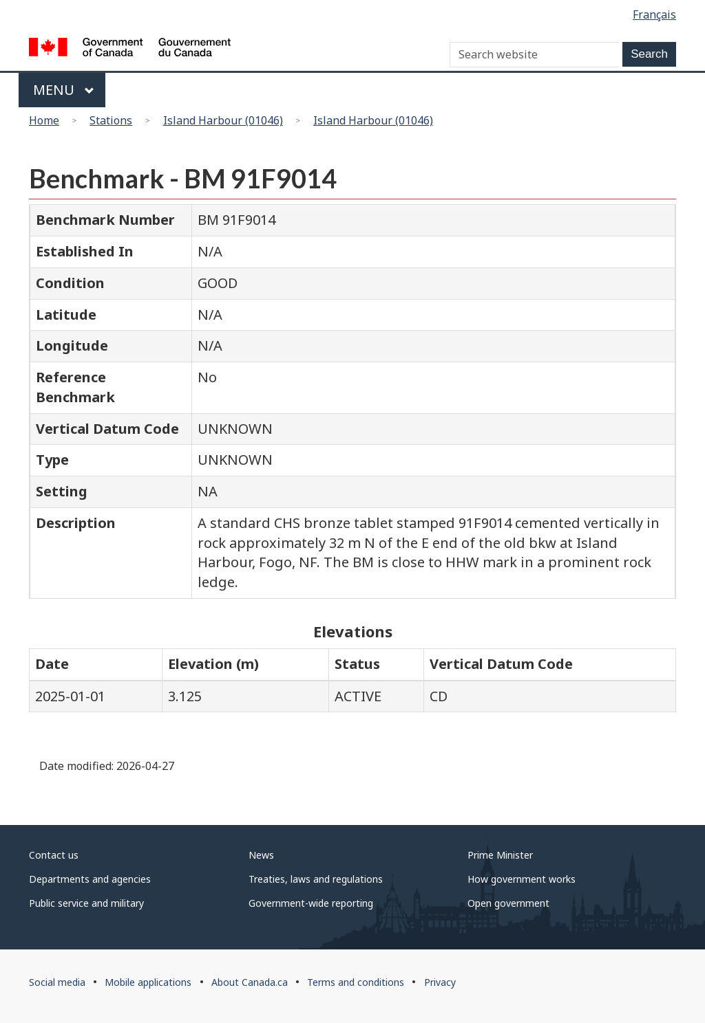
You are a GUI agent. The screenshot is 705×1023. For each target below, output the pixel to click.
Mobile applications (148, 982)
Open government (508, 903)
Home (44, 120)
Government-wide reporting (311, 903)
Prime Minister (500, 854)
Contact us (53, 854)
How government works (521, 879)
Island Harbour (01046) (223, 120)
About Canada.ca (249, 982)
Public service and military (86, 903)
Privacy (440, 982)
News (261, 854)
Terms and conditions (355, 982)
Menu (63, 89)
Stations (111, 120)
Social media (57, 982)
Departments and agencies (90, 879)
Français (654, 14)
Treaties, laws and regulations (316, 879)
